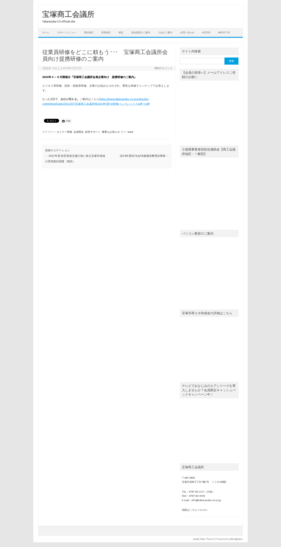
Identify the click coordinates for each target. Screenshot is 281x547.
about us (224, 32)
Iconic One (199, 539)
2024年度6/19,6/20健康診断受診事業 (144, 155)
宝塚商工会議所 (68, 14)
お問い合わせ (187, 32)
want (130, 131)
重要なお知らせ (111, 131)
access (206, 32)
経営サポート (92, 131)
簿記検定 (88, 32)
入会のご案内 (165, 32)
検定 (121, 32)
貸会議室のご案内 (140, 32)
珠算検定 (106, 32)
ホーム (45, 32)
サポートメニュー (66, 32)
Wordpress (236, 539)
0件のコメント (163, 68)
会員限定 (79, 131)
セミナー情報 (64, 131)
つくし (56, 68)
